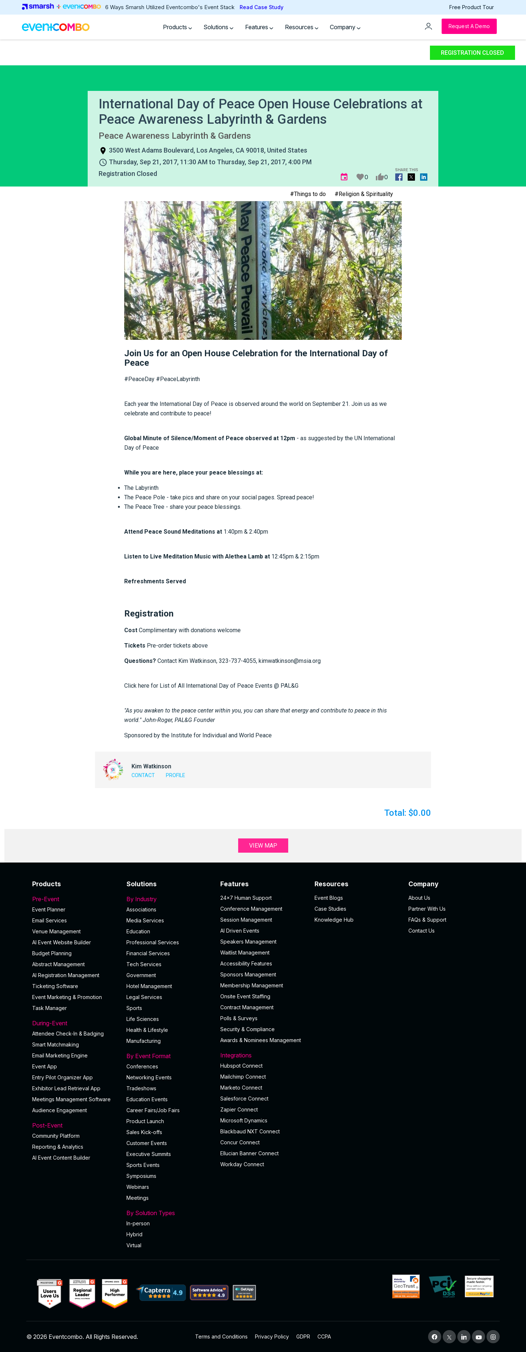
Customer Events (146, 1143)
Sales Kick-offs (144, 1132)
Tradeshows (141, 1088)
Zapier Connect (239, 1109)
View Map (263, 845)
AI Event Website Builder (61, 942)
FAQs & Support (427, 920)
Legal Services (144, 997)
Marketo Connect (241, 1087)
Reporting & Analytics (57, 1147)
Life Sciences (142, 1019)
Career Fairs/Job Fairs (153, 1110)
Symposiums (141, 1176)
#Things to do (308, 194)
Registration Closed (472, 52)
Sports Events (143, 1165)
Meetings (137, 1198)
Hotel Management (149, 986)
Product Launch (145, 1121)
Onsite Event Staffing (245, 996)
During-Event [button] (75, 1023)
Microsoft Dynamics (243, 1120)
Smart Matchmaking (55, 1044)
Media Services (145, 920)
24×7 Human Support (246, 898)
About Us (419, 898)
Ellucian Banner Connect (249, 1153)
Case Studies (330, 909)
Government (141, 975)
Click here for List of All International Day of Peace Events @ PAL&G (211, 685)
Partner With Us (427, 909)
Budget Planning (52, 953)
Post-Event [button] (75, 1125)
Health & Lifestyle (147, 1030)
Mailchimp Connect (243, 1076)
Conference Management (251, 909)
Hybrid (134, 1234)
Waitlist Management (245, 952)
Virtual (133, 1245)
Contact (143, 775)
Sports (134, 1008)
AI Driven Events (239, 930)
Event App (44, 1066)
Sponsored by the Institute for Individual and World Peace (198, 735)
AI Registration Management (65, 975)
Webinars (137, 1187)
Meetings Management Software (71, 1099)
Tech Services (143, 964)
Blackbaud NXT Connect (250, 1131)
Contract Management (247, 1007)
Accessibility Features (246, 963)
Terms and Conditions (221, 1336)
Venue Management (56, 931)
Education (138, 931)
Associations (141, 909)
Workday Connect (242, 1164)
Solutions (218, 27)
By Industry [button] (169, 899)
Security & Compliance (247, 1029)
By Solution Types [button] (169, 1213)
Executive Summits (148, 1154)
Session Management (246, 920)
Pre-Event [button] (75, 899)
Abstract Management (58, 964)
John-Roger (157, 720)
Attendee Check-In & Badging (68, 1033)
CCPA (324, 1336)
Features (259, 27)
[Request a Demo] (469, 26)
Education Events (147, 1099)
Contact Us (421, 930)
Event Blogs (329, 898)
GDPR (303, 1336)
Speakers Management (248, 941)
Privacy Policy (272, 1336)
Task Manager (49, 1008)
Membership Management (251, 985)
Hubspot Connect (241, 1066)
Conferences (142, 1066)
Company (345, 27)
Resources (302, 27)
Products (177, 27)
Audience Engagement (59, 1110)
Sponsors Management (248, 974)
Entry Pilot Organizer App (62, 1077)
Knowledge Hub (334, 920)
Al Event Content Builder (61, 1158)
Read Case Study (261, 7)
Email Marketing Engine (60, 1055)
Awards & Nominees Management (260, 1040)
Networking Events (149, 1077)
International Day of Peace (193, 403)
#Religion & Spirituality (364, 194)
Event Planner (48, 909)
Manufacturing (143, 1041)
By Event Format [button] (169, 1056)
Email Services (49, 920)
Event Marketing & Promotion (67, 997)
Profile (175, 775)
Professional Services (152, 942)
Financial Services (148, 953)
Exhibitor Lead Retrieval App (66, 1088)
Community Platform (56, 1136)
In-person (138, 1223)
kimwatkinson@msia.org (290, 660)
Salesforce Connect (244, 1098)
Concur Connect (240, 1142)
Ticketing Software (55, 986)
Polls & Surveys (239, 1018)
